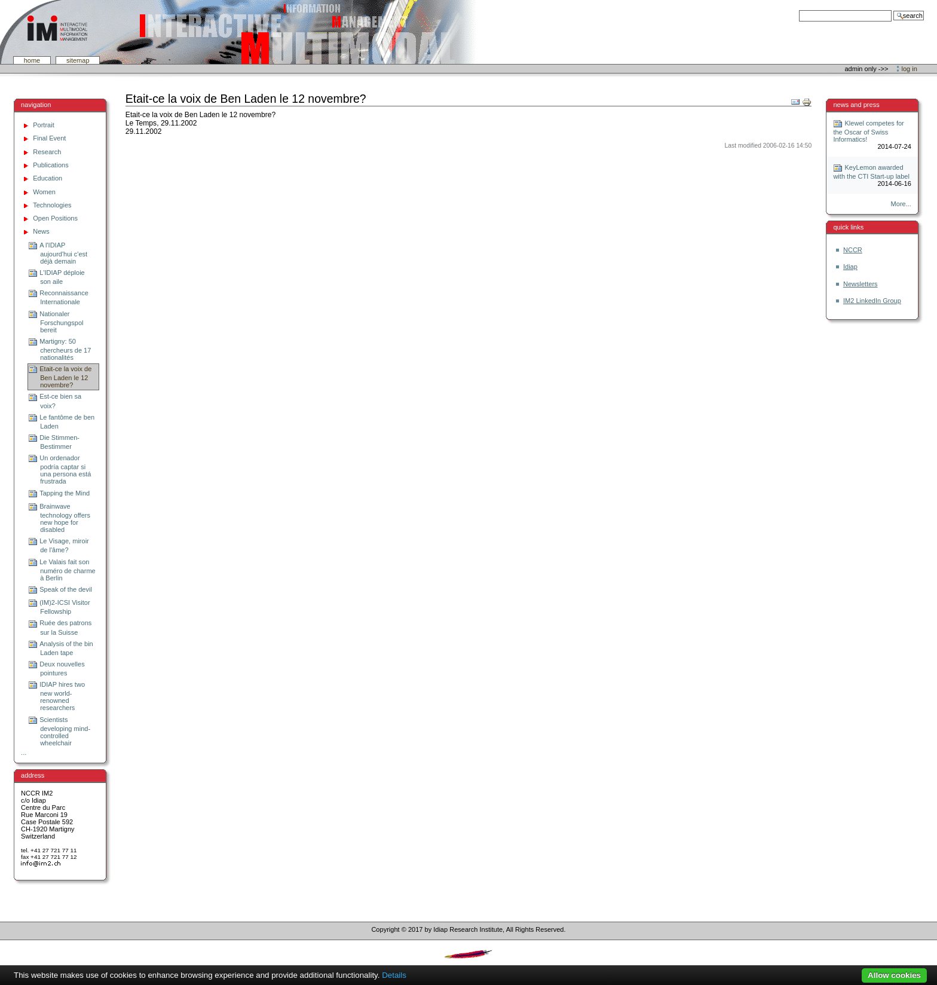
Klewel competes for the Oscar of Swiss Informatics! (868, 131)
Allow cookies (894, 975)
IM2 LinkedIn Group (872, 300)
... (23, 752)
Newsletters (860, 283)
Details (394, 975)
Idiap (850, 266)
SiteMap (78, 60)
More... (901, 203)
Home (32, 60)
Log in (909, 68)
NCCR (852, 249)
